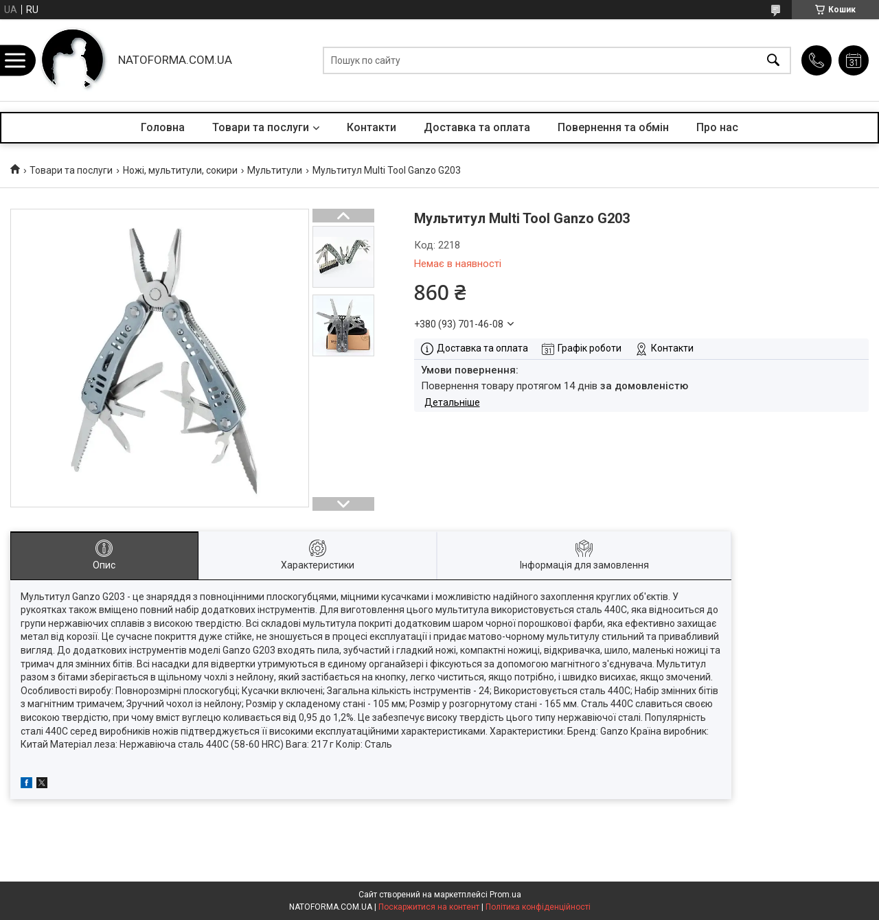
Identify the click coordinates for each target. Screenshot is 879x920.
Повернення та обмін (613, 127)
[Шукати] (773, 60)
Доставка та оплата (477, 127)
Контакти (371, 127)
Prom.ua (505, 894)
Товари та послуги (260, 127)
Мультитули (274, 170)
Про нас (717, 127)
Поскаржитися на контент (428, 907)
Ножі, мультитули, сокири (180, 170)
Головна (163, 127)
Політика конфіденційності (538, 907)
